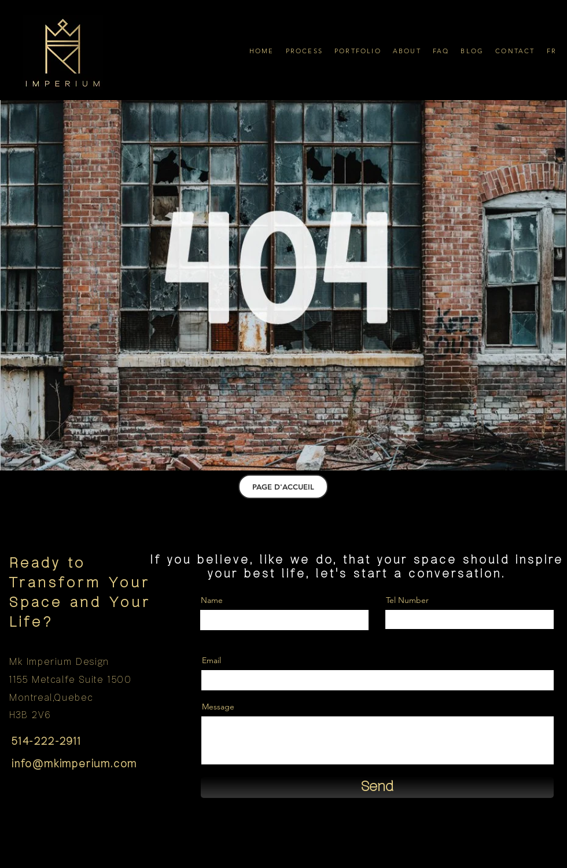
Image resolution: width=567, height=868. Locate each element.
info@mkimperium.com (74, 764)
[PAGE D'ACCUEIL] (283, 487)
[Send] (377, 787)
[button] (304, 50)
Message (218, 707)
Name (212, 600)
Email (211, 660)
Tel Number (407, 600)
